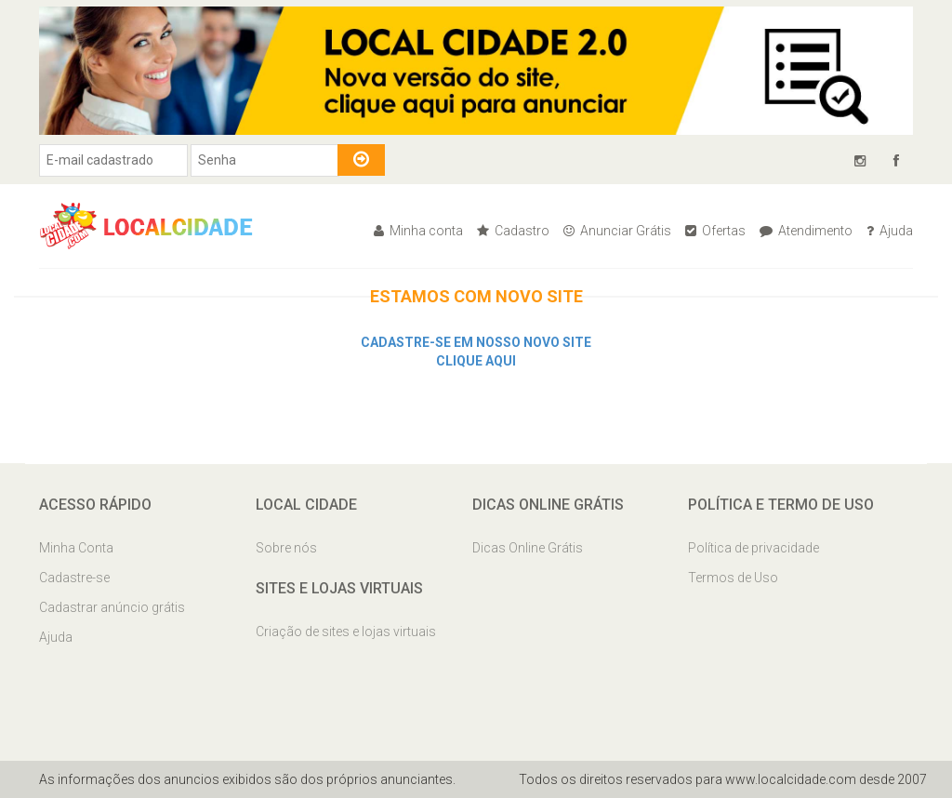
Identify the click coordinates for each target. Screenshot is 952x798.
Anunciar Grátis (617, 230)
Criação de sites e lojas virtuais (346, 631)
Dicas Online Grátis (527, 547)
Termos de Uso (733, 577)
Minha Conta (76, 547)
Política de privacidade (753, 547)
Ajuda (889, 230)
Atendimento (806, 230)
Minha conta (418, 230)
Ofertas (715, 230)
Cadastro (513, 230)
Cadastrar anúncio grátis (112, 607)
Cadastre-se (74, 577)
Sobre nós (286, 547)
